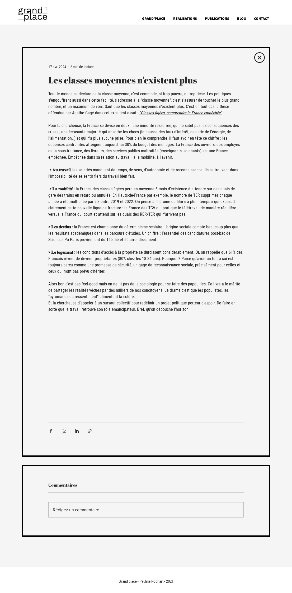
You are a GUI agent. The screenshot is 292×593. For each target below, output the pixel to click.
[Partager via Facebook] (50, 431)
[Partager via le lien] (89, 431)
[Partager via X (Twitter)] (63, 431)
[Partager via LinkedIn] (76, 431)
